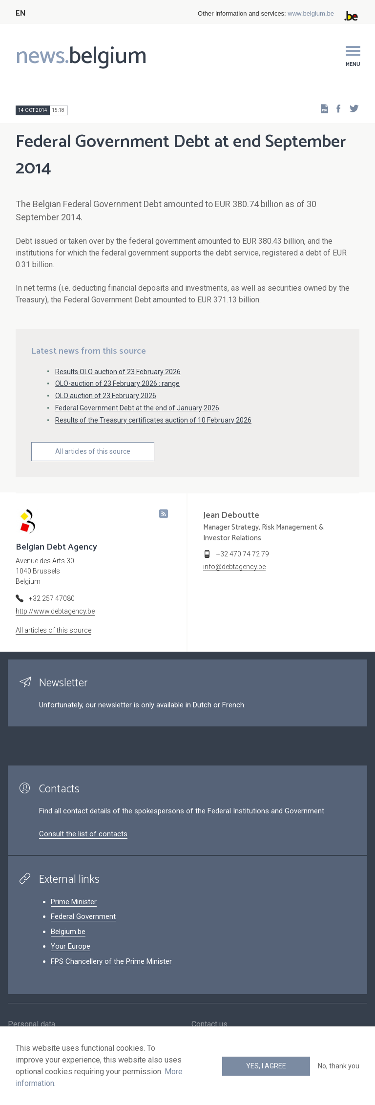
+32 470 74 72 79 (242, 554)
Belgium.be (68, 931)
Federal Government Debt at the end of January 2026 (137, 408)
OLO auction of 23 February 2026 (105, 396)
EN (21, 13)
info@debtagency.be (234, 567)
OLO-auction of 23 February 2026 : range (117, 383)
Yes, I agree (266, 1066)
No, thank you (338, 1066)
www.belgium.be (311, 13)
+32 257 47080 (52, 598)
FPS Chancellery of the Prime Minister (111, 961)
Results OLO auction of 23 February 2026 (118, 372)
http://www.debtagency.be (55, 611)
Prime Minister (74, 901)
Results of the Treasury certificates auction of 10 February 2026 (153, 420)
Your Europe (70, 946)
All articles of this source (92, 451)
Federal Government (83, 916)
